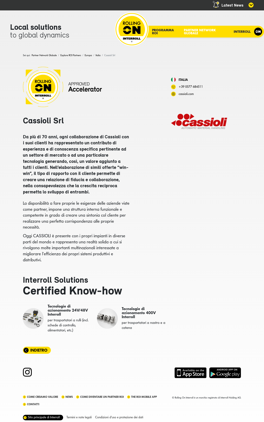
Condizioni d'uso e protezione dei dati (119, 417)
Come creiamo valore (42, 397)
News (69, 397)
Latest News (232, 6)
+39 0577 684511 (191, 87)
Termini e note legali (79, 417)
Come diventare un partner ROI (102, 397)
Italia (183, 80)
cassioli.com (186, 94)
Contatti (33, 404)
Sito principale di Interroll (44, 417)
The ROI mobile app (144, 397)
